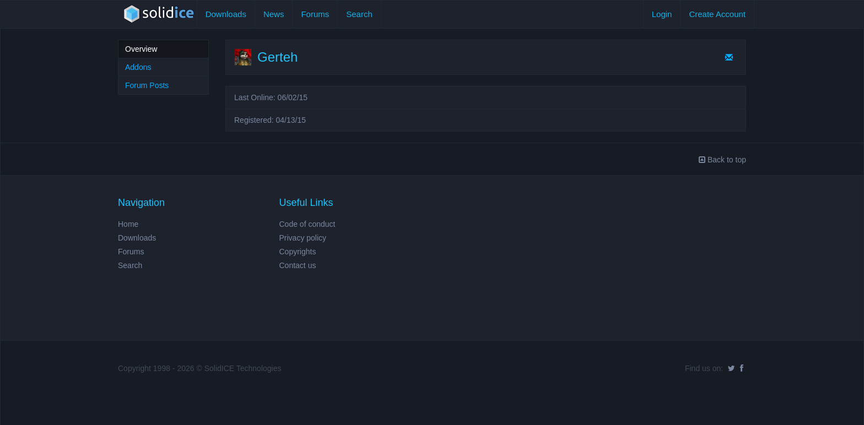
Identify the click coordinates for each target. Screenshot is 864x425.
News (273, 14)
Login (662, 14)
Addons (138, 67)
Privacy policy (303, 237)
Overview (141, 49)
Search (359, 14)
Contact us (297, 265)
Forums (315, 14)
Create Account (717, 14)
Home (128, 224)
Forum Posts (147, 85)
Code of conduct (307, 224)
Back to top (722, 159)
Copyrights (297, 251)
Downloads (226, 14)
